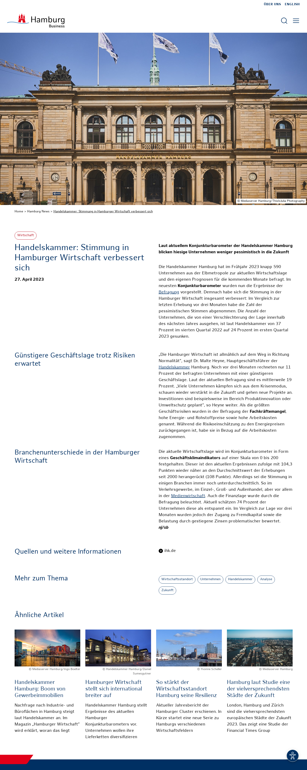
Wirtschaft (25, 235)
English (292, 4)
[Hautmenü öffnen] (296, 20)
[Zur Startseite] (35, 20)
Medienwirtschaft (188, 496)
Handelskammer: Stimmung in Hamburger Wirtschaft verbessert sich (103, 211)
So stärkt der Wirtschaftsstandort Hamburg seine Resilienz (186, 689)
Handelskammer (174, 367)
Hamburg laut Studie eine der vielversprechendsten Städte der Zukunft (258, 689)
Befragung (169, 292)
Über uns (272, 4)
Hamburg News (38, 211)
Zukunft (167, 590)
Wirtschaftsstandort (177, 579)
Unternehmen (210, 579)
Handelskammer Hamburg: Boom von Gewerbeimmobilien (40, 689)
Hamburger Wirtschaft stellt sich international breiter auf (113, 689)
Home (19, 211)
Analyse (266, 579)
